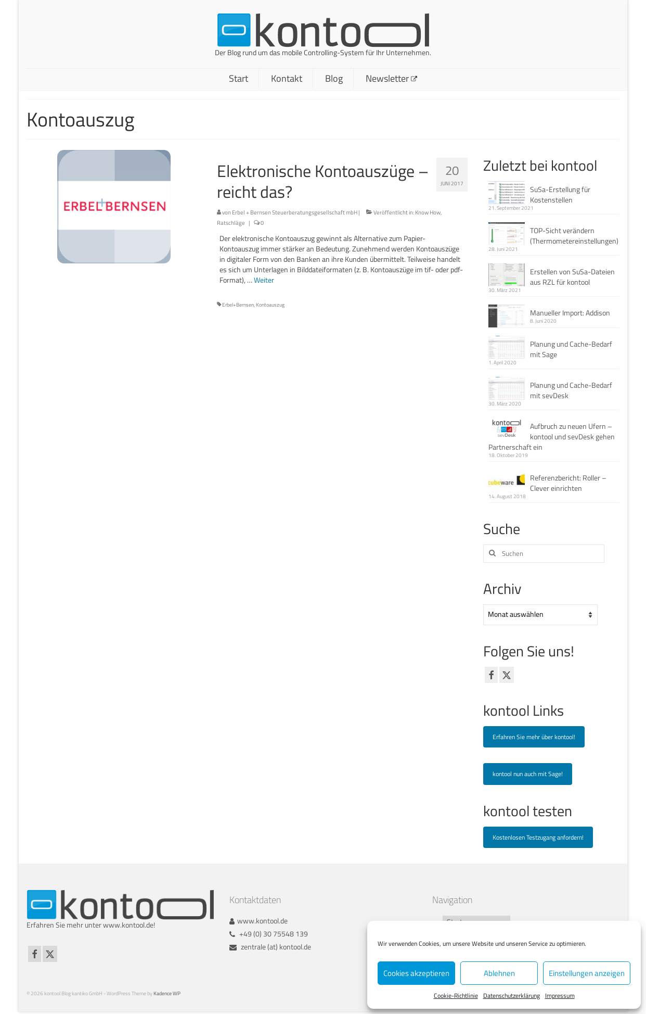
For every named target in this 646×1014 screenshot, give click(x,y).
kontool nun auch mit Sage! (528, 774)
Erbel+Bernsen (238, 305)
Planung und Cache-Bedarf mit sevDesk (571, 390)
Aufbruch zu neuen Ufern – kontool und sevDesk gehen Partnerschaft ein (551, 436)
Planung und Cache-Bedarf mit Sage (571, 349)
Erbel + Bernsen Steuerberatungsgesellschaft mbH (294, 212)
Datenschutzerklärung (511, 995)
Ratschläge (231, 223)
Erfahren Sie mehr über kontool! (534, 737)
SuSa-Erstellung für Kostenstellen (560, 194)
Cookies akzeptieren (416, 973)
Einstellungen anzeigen (587, 973)
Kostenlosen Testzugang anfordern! (538, 837)
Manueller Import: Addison (570, 312)
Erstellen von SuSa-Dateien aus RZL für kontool (572, 276)
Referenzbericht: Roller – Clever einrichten (568, 482)
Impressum (560, 995)
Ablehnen (499, 973)
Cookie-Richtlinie (456, 995)
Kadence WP (166, 993)
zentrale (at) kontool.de (270, 946)
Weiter (264, 279)
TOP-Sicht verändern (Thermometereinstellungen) (574, 235)
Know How (428, 212)
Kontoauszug (270, 305)
